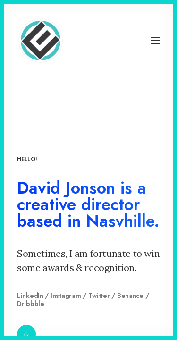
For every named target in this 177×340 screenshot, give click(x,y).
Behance (130, 295)
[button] (155, 40)
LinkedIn (30, 295)
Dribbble (30, 303)
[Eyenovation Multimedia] (40, 40)
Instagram (66, 295)
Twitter (99, 295)
